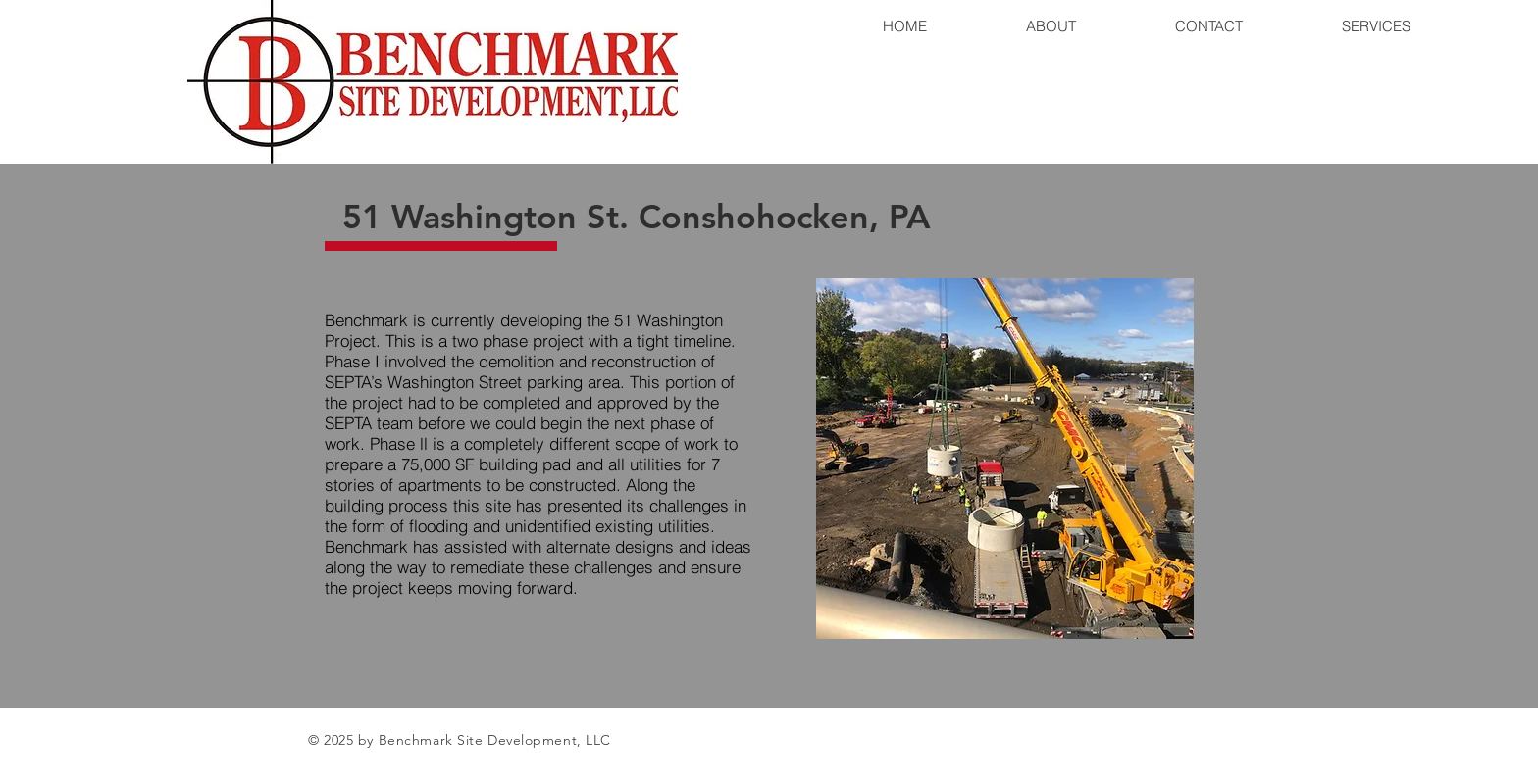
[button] (1005, 458)
